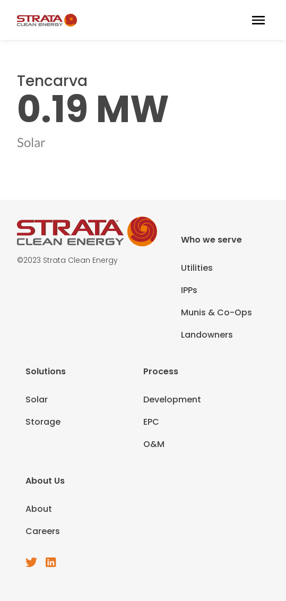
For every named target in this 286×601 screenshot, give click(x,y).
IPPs (189, 290)
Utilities (197, 268)
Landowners (207, 335)
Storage (42, 422)
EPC (151, 422)
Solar (36, 399)
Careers (42, 531)
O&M (153, 444)
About (38, 509)
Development (172, 399)
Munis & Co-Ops (216, 312)
